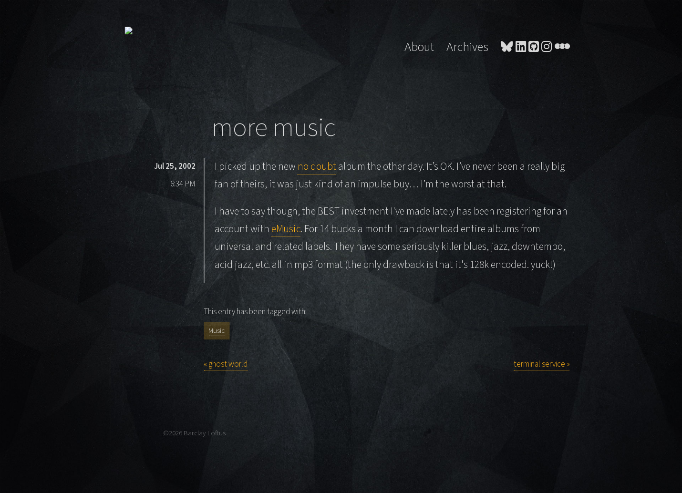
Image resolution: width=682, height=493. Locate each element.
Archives (467, 47)
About (419, 47)
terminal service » (542, 364)
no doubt (317, 166)
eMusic (285, 229)
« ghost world (226, 364)
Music (216, 331)
